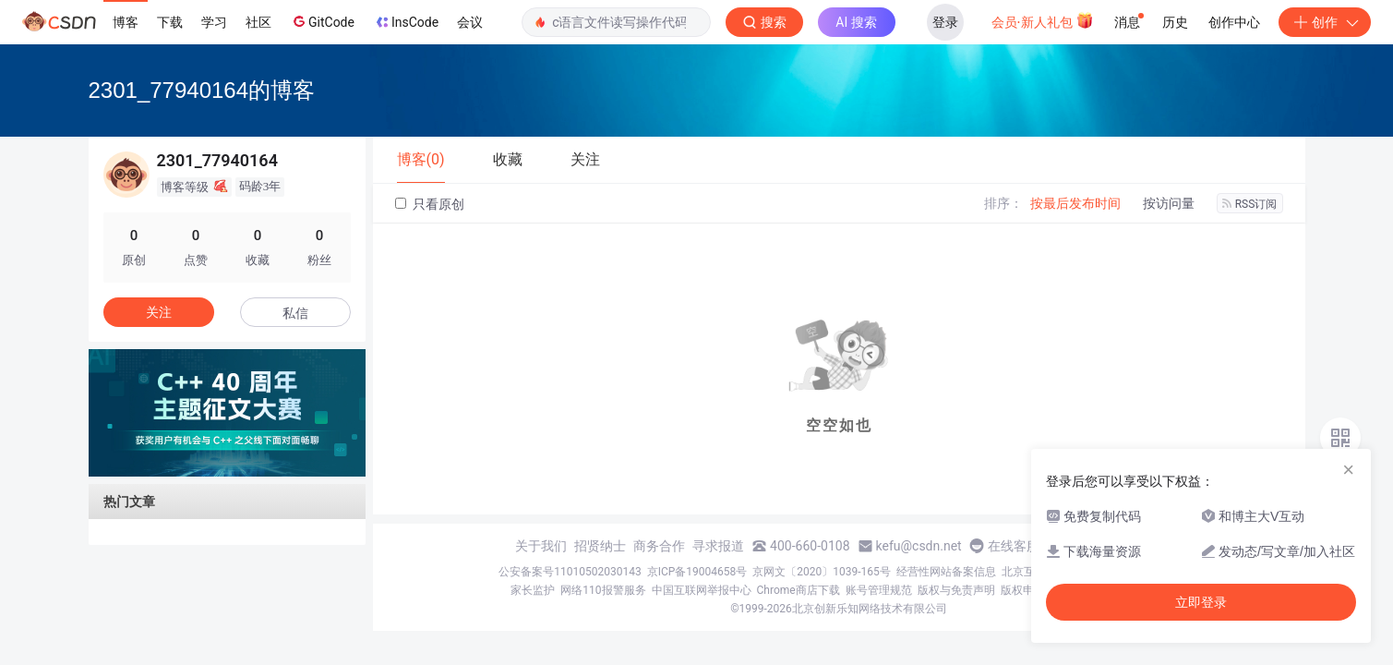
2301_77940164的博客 (202, 90)
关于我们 (541, 545)
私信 (295, 313)
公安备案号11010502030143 (569, 571)
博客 (125, 22)
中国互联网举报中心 (701, 590)
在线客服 (1013, 545)
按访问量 (1169, 203)
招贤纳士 (600, 545)
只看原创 (429, 204)
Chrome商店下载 (798, 590)
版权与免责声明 (956, 590)
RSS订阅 (1250, 204)
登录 (945, 22)
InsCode (405, 22)
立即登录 (1201, 602)
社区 (258, 22)
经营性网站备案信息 (946, 571)
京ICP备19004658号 (697, 571)
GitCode (322, 21)
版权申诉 (1023, 590)
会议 (470, 22)
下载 (170, 22)
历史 (1175, 22)
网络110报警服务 (602, 590)
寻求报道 (718, 545)
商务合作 (659, 545)
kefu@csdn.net (919, 545)
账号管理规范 (879, 590)
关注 (159, 312)
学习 (214, 22)
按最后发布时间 (1075, 203)
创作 (1325, 22)
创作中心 (1234, 22)
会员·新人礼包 (1042, 20)
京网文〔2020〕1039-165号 (821, 571)
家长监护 (532, 590)
